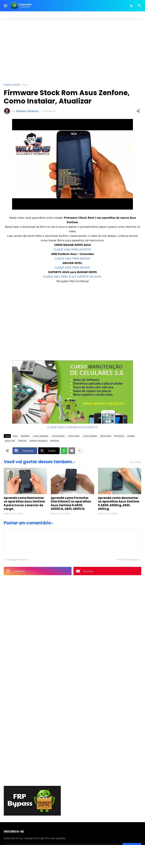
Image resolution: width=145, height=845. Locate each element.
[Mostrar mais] (79, 450)
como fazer (74, 435)
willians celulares (38, 440)
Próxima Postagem (127, 559)
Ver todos (135, 462)
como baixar (58, 435)
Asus (25, 84)
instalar (131, 435)
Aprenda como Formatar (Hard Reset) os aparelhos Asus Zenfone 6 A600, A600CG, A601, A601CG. (71, 503)
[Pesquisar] (140, 5)
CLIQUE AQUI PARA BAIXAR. (72, 258)
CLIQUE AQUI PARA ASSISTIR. (72, 249)
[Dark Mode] (131, 5)
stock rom (10, 440)
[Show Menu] (5, 5)
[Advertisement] (74, 50)
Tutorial (22, 440)
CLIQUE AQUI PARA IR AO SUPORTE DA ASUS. (72, 276)
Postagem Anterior (17, 559)
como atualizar (41, 435)
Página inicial (11, 84)
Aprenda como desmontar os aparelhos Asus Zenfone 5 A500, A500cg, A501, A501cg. (118, 503)
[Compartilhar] (138, 111)
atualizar (25, 435)
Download (105, 435)
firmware (119, 435)
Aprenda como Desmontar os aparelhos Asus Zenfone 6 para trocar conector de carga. (24, 503)
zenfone (54, 440)
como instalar (90, 435)
